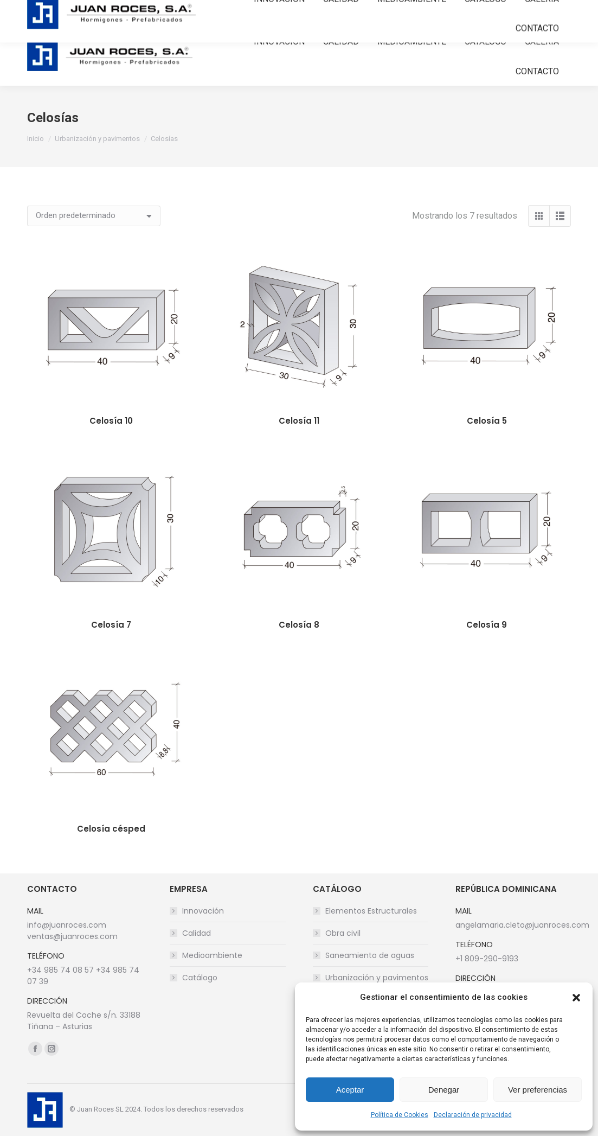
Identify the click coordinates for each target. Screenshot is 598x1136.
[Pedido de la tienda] (93, 216)
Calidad (196, 933)
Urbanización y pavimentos (376, 977)
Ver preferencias (537, 1089)
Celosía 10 (111, 420)
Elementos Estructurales (371, 910)
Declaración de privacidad (473, 1115)
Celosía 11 (299, 420)
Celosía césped (111, 828)
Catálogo (199, 977)
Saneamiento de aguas (369, 955)
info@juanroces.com (145, 13)
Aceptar (350, 1089)
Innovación (203, 910)
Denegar (444, 1089)
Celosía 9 (486, 624)
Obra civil (343, 933)
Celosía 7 (111, 624)
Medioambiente (212, 955)
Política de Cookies (399, 1115)
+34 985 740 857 (59, 13)
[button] (576, 997)
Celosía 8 (299, 624)
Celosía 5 (487, 420)
